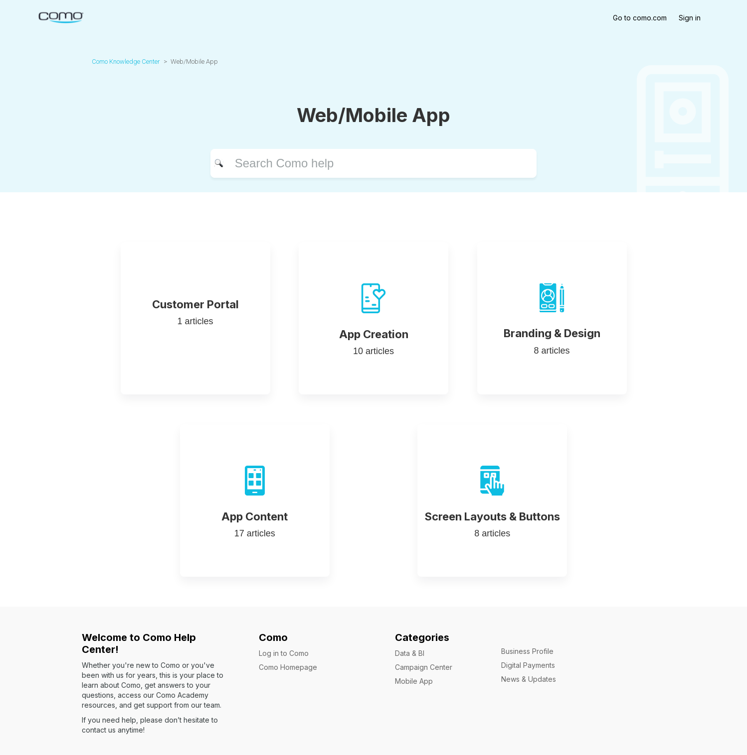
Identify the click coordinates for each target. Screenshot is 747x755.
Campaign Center (423, 667)
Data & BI (409, 653)
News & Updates (528, 679)
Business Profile (527, 651)
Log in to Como (284, 653)
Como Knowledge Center (126, 61)
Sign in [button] (690, 17)
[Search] (373, 163)
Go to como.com (640, 17)
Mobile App (414, 681)
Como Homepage (288, 667)
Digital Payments (528, 665)
